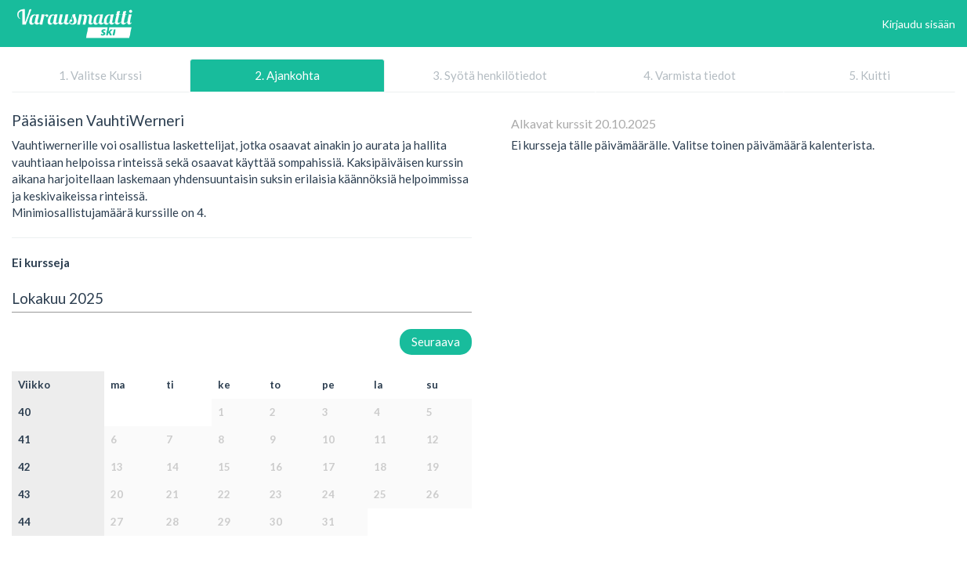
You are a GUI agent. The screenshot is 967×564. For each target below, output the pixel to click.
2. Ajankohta (287, 75)
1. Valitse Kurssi (100, 75)
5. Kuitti (869, 75)
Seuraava (435, 341)
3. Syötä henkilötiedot (490, 75)
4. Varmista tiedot (689, 75)
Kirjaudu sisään (918, 24)
